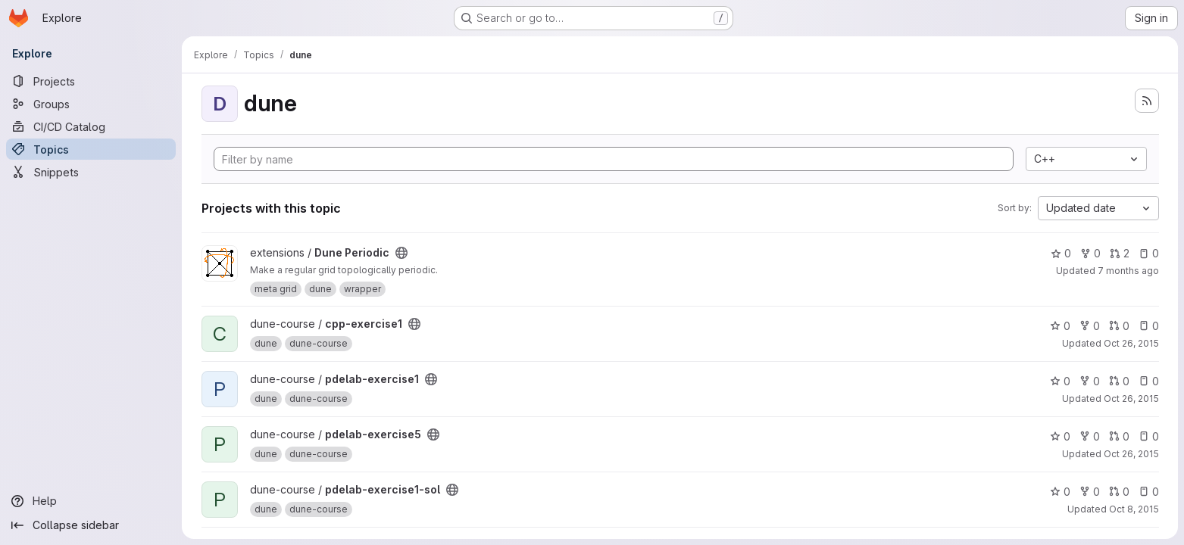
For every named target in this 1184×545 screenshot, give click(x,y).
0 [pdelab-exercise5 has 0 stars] (1059, 436)
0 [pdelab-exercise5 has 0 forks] (1089, 436)
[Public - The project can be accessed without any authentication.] (401, 253)
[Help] (91, 501)
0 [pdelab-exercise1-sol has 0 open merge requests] (1118, 491)
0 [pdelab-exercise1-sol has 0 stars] (1059, 491)
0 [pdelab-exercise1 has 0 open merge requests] (1118, 381)
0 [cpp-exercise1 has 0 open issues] (1148, 325)
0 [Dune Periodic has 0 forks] (1089, 253)
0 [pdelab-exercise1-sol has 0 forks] (1089, 491)
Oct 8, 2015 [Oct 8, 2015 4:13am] (1133, 509)
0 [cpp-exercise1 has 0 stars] (1059, 325)
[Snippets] (91, 171)
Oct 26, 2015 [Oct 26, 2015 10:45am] (1130, 343)
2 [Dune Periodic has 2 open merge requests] (1119, 253)
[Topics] (91, 149)
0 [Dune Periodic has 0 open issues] (1148, 253)
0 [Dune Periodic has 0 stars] (1060, 253)
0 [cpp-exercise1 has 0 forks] (1089, 325)
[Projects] (91, 81)
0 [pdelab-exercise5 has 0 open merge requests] (1118, 436)
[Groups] (91, 103)
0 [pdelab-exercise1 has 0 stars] (1059, 381)
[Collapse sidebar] (91, 525)
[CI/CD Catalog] (91, 126)
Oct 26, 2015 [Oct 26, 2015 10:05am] (1130, 398)
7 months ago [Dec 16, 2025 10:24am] (1127, 270)
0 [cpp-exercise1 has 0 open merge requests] (1118, 325)
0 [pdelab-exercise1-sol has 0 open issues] (1148, 491)
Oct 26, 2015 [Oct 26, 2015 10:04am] (1130, 453)
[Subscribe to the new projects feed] (1147, 101)
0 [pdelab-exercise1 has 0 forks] (1089, 381)
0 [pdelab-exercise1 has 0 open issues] (1148, 381)
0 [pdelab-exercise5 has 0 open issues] (1148, 436)
